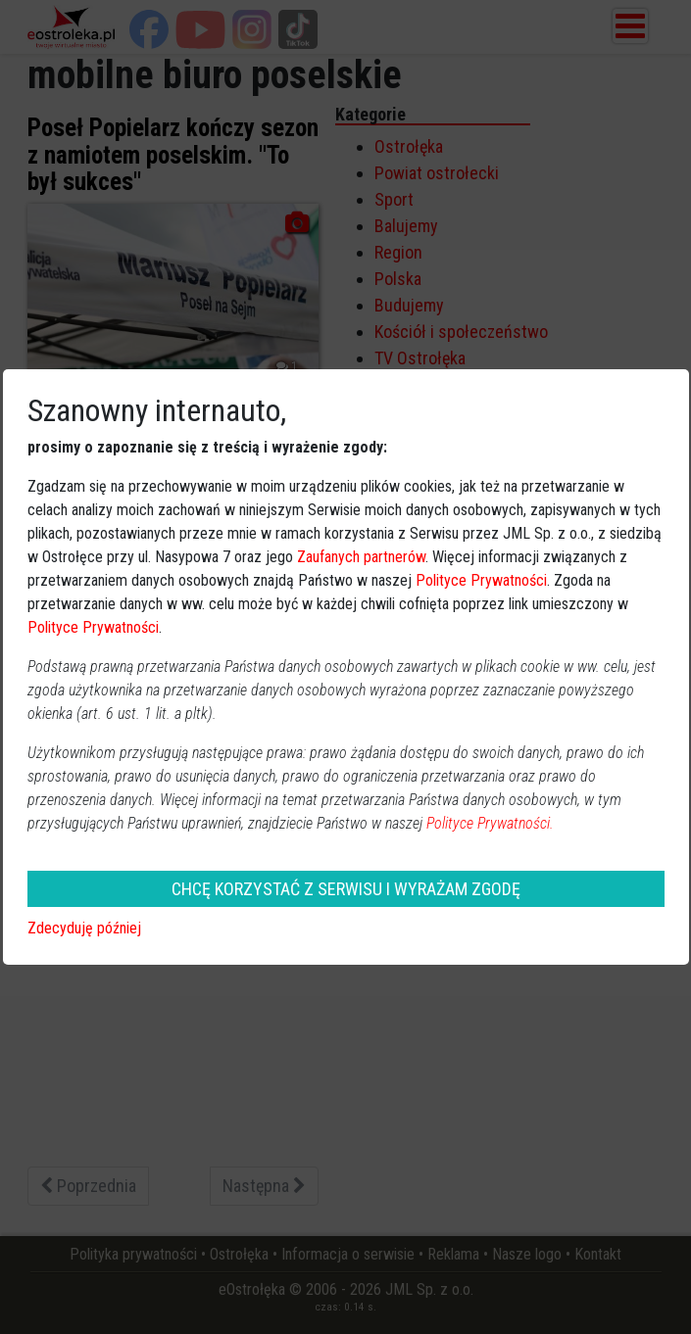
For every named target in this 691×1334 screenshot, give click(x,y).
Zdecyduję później (84, 928)
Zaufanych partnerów (361, 557)
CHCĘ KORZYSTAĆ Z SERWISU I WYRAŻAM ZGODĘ (346, 889)
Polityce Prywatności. (490, 823)
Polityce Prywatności (481, 580)
